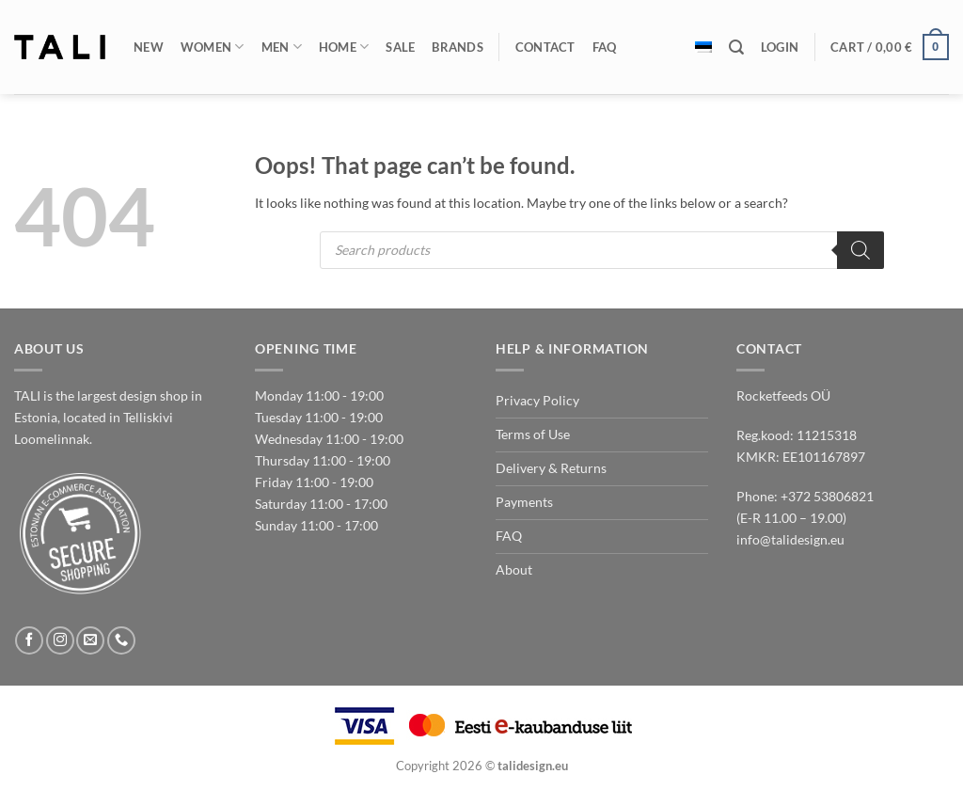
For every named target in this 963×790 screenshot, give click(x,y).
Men (281, 46)
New (149, 47)
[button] (779, 47)
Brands (457, 47)
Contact (545, 47)
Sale (400, 47)
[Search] (736, 47)
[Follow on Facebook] (29, 640)
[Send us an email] (90, 640)
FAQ (604, 47)
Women (213, 46)
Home (344, 46)
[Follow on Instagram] (60, 640)
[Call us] (121, 640)
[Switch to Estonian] (703, 47)
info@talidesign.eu (790, 539)
